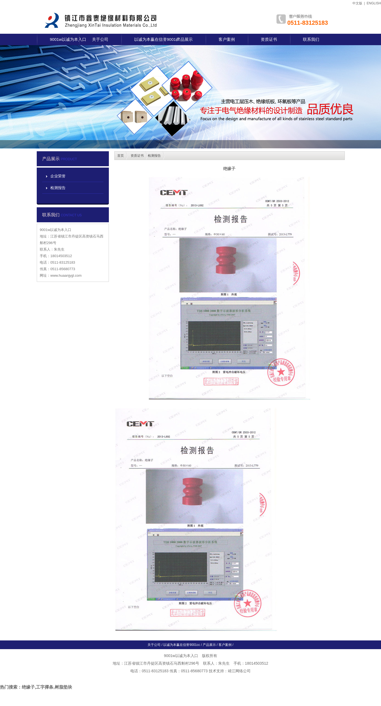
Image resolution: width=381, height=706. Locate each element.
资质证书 (269, 39)
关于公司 (100, 39)
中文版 (357, 3)
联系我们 (311, 39)
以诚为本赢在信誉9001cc (157, 39)
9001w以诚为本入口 (68, 39)
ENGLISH (374, 3)
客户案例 (227, 39)
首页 (120, 156)
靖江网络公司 (239, 671)
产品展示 (184, 39)
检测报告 (58, 188)
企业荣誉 (58, 176)
